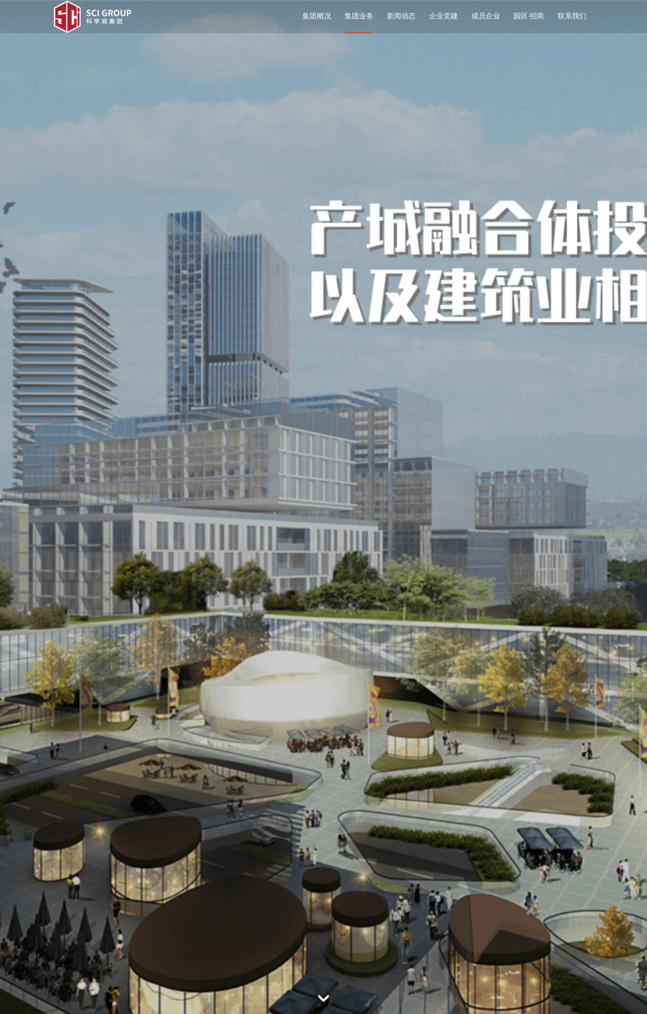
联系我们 (572, 16)
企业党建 (443, 16)
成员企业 (485, 16)
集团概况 (316, 16)
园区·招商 (529, 16)
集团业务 (359, 16)
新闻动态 (401, 16)
